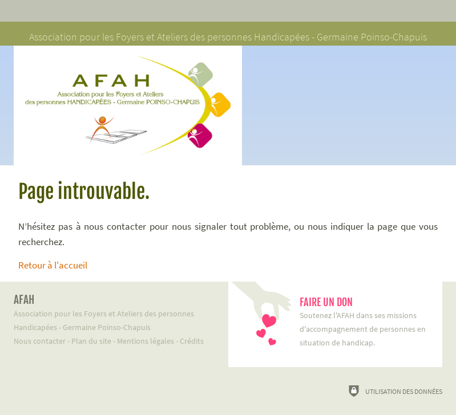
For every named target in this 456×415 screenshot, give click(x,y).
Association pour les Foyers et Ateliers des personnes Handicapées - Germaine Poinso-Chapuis (112, 312)
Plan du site (91, 341)
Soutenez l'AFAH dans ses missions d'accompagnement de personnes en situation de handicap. (365, 322)
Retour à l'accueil (52, 265)
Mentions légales (145, 341)
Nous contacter (40, 341)
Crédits (192, 341)
